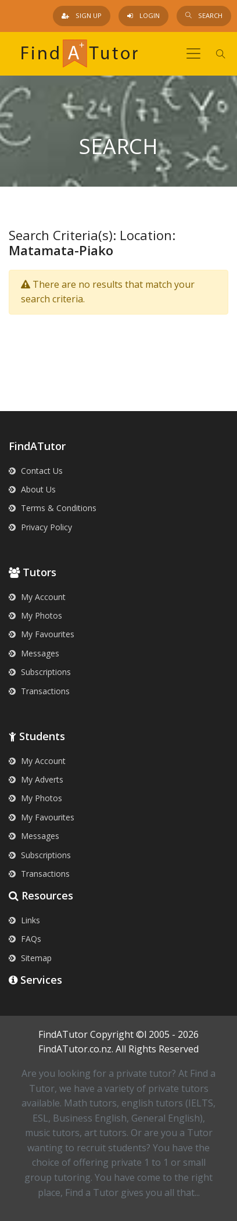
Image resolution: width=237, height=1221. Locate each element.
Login (143, 15)
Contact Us (36, 470)
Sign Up (82, 15)
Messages (34, 653)
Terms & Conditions (52, 507)
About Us (32, 489)
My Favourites (41, 634)
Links (24, 920)
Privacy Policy (40, 527)
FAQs (25, 938)
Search (203, 15)
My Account (37, 596)
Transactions (39, 691)
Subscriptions (40, 671)
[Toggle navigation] (193, 53)
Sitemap (30, 957)
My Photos (35, 615)
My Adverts (36, 779)
